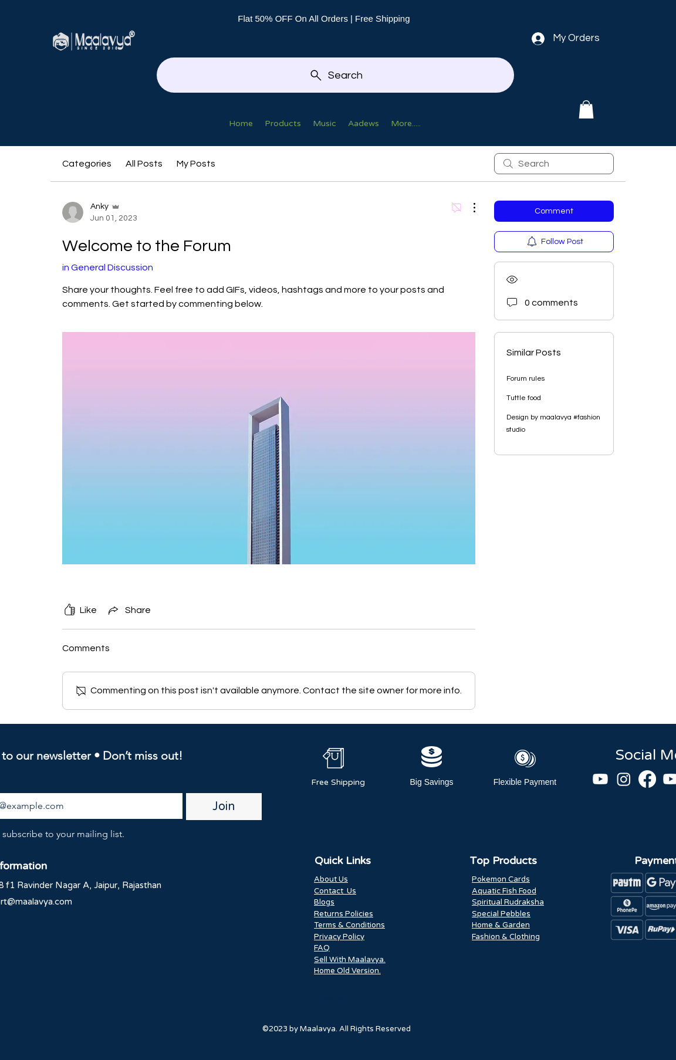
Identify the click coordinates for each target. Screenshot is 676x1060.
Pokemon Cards (501, 879)
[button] (586, 109)
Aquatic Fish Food (504, 891)
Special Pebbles (501, 914)
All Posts (144, 163)
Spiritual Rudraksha (508, 902)
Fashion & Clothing (506, 937)
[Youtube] (600, 779)
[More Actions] (468, 208)
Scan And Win (333, 998)
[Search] (335, 75)
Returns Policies (343, 914)
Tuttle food (523, 398)
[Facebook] (647, 779)
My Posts (196, 163)
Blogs (324, 902)
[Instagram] (624, 779)
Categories (86, 163)
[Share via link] (128, 610)
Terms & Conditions (349, 925)
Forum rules (525, 378)
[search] (554, 163)
